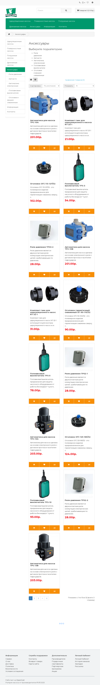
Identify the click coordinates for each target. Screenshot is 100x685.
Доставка (10, 664)
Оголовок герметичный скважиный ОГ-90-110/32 (77, 311)
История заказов (82, 661)
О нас (8, 661)
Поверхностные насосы (44, 21)
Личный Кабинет (82, 659)
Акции (54, 671)
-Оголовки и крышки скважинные (13, 100)
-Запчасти (12, 79)
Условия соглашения (14, 671)
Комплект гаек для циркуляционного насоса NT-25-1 (78, 122)
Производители (58, 659)
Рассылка (79, 666)
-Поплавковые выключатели (14, 91)
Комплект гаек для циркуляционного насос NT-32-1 (43, 312)
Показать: (69, 86)
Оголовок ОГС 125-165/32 (77, 437)
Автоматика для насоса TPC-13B (42, 564)
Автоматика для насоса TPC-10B (77, 248)
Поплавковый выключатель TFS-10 (40, 501)
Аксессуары (35, 27)
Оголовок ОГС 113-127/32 (42, 183)
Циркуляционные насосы (19, 21)
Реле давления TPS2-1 (76, 373)
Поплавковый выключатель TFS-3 (75, 184)
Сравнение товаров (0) (75, 80)
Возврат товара (35, 661)
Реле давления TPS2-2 (76, 500)
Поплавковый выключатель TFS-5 (40, 374)
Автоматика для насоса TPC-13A (42, 438)
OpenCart (20, 680)
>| (46, 598)
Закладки (79, 664)
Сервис (9, 659)
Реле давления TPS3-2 (41, 247)
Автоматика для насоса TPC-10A (42, 121)
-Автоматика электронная (13, 84)
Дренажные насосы (17, 27)
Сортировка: (35, 86)
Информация (49, 27)
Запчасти (37, 58)
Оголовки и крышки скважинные (39, 72)
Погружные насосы (66, 21)
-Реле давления (14, 74)
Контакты (63, 27)
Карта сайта (34, 664)
